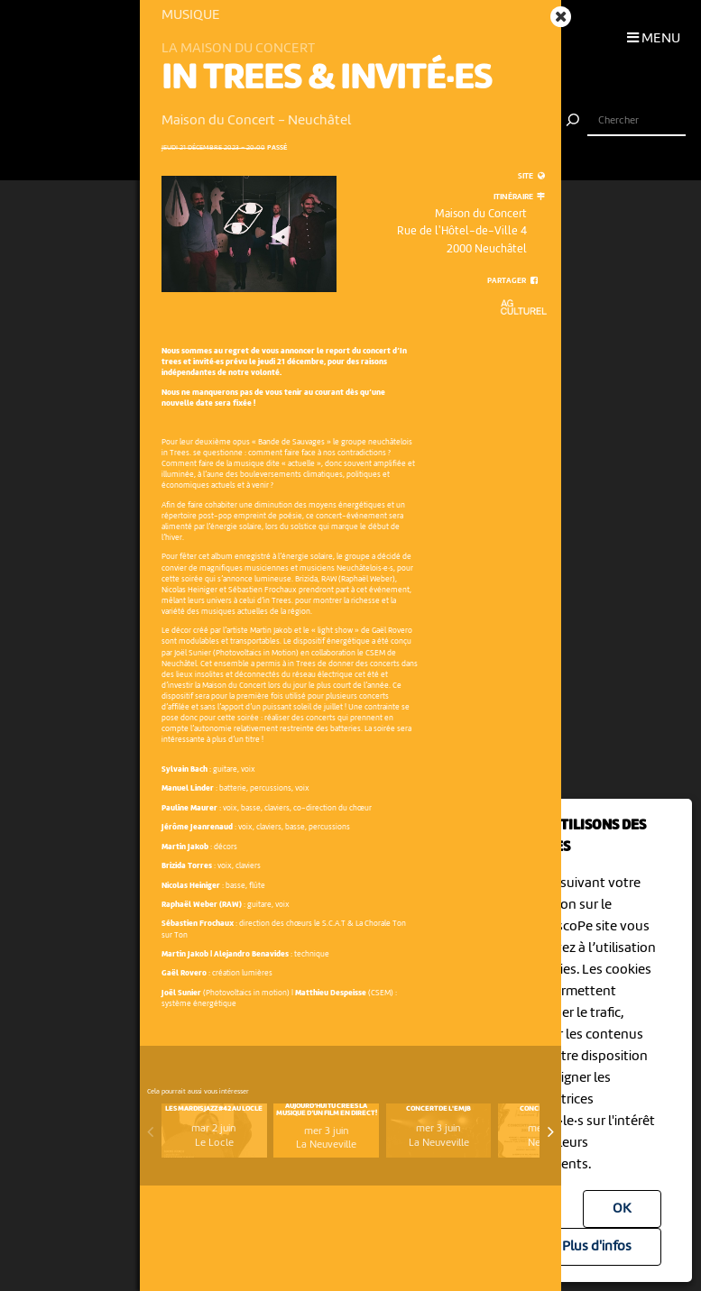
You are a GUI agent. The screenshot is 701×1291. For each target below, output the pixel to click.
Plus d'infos (597, 1247)
